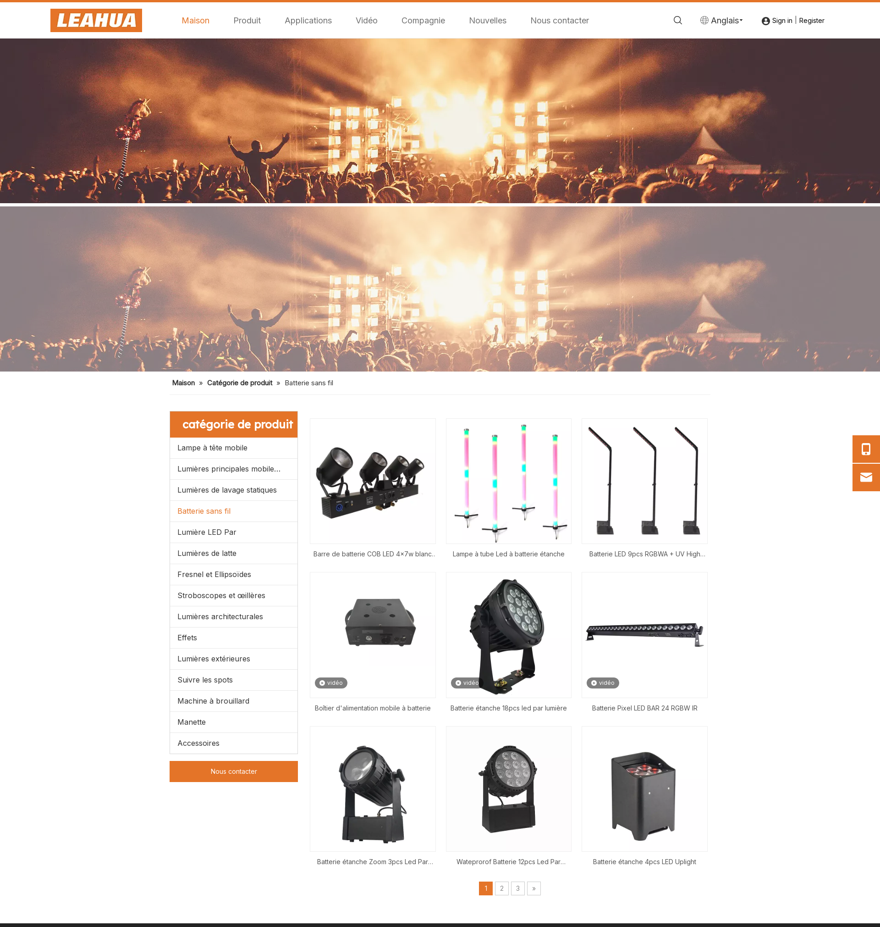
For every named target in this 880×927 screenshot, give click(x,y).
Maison (195, 20)
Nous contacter (559, 20)
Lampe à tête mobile (212, 447)
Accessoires (198, 743)
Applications (308, 20)
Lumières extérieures (213, 658)
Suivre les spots (205, 679)
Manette (191, 722)
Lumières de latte (206, 553)
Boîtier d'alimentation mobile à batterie (373, 708)
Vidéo (367, 20)
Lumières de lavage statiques (227, 489)
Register (812, 20)
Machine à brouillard (213, 700)
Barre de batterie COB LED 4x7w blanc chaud (373, 555)
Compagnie (423, 20)
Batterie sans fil (204, 511)
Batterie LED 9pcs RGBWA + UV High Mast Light (644, 555)
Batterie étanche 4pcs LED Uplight (644, 862)
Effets (187, 637)
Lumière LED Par (206, 532)
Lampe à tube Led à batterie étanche (509, 554)
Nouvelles (487, 20)
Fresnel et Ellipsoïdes (214, 574)
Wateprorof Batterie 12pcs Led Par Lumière (508, 862)
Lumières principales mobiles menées (237, 468)
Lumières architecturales (220, 616)
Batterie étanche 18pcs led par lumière (509, 708)
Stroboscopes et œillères (221, 595)
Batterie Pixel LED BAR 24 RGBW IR (645, 708)
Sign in (782, 20)
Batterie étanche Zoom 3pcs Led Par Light (372, 862)
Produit (247, 20)
